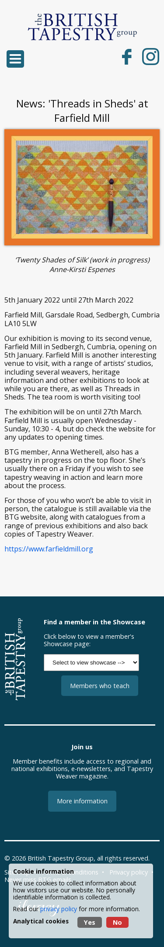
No (117, 922)
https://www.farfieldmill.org (48, 549)
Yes (89, 922)
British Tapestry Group (61, 858)
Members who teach (99, 686)
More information (82, 801)
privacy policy (58, 909)
